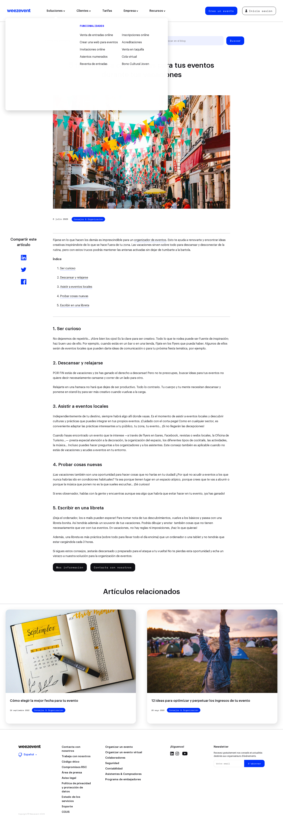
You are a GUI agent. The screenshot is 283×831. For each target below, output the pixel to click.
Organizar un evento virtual (123, 752)
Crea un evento (221, 11)
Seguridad (112, 763)
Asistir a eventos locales (76, 286)
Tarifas (107, 10)
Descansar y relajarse (74, 277)
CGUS (66, 812)
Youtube (185, 753)
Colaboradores (115, 757)
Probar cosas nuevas (74, 296)
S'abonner (254, 763)
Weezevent (19, 10)
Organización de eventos (93, 40)
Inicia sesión (258, 11)
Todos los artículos (57, 40)
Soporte (67, 806)
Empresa (131, 10)
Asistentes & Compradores (123, 774)
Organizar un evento (119, 747)
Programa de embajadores (123, 779)
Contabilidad (114, 768)
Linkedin (172, 753)
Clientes (84, 10)
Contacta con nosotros (113, 567)
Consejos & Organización (88, 219)
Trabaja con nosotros (76, 756)
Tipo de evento (126, 40)
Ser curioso (67, 268)
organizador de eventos (150, 240)
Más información (69, 567)
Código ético (70, 761)
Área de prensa (72, 772)
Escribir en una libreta (74, 305)
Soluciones (56, 10)
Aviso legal (69, 778)
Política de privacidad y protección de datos (76, 787)
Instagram (177, 753)
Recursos (157, 10)
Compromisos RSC (74, 767)
